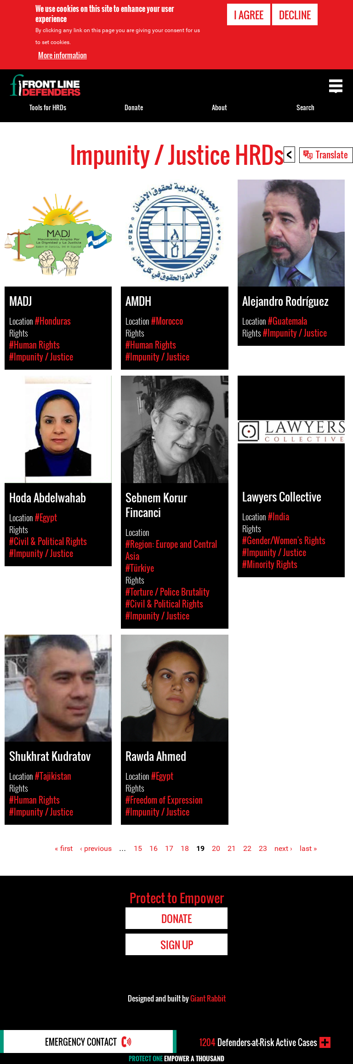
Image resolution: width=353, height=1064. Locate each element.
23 (263, 848)
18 (185, 848)
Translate (332, 154)
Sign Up (176, 944)
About (219, 107)
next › (283, 848)
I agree (248, 14)
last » (308, 848)
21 (232, 848)
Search (305, 107)
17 (169, 848)
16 (153, 848)
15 (138, 848)
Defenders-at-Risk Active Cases (258, 1042)
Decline (295, 14)
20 (216, 848)
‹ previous (96, 848)
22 (247, 848)
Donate (134, 107)
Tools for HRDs (47, 107)
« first (64, 848)
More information (62, 55)
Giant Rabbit (208, 998)
